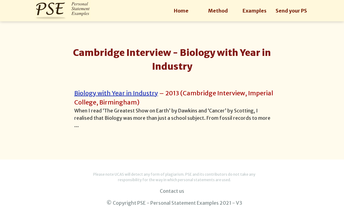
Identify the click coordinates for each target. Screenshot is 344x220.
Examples (254, 11)
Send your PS (291, 11)
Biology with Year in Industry (116, 93)
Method (218, 11)
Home (181, 11)
